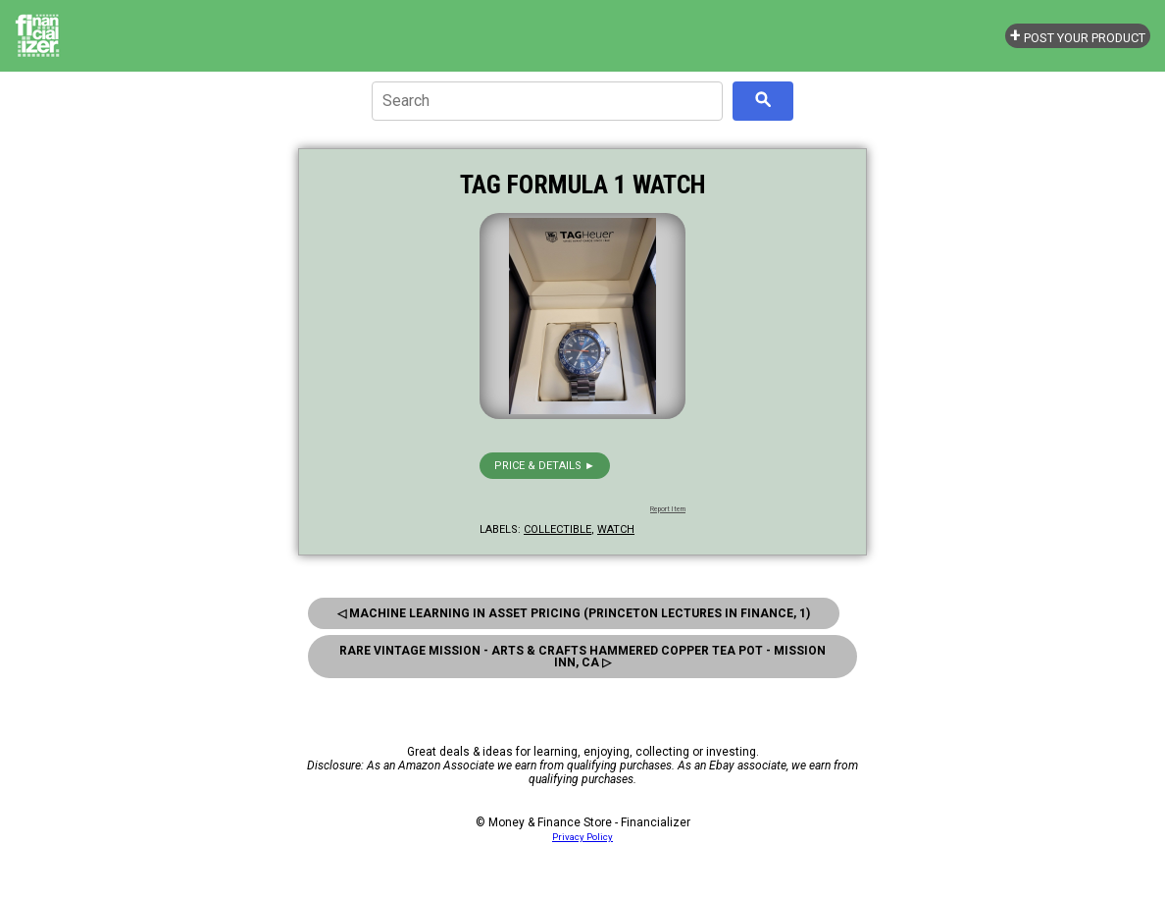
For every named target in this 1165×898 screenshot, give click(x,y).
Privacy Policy (582, 836)
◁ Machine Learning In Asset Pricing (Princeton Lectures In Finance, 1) (573, 613)
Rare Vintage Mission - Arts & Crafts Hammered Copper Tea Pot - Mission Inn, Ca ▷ (582, 656)
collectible (557, 529)
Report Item (667, 509)
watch (615, 529)
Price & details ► (544, 465)
